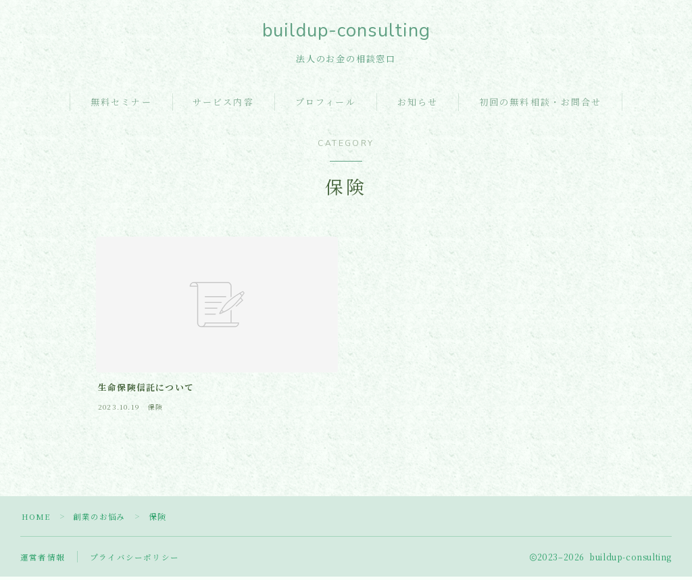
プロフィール (325, 105)
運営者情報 (42, 560)
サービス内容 (223, 105)
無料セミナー (121, 105)
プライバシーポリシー (134, 560)
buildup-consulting (346, 31)
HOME (37, 519)
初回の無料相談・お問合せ (540, 105)
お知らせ (417, 105)
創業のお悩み (101, 519)
